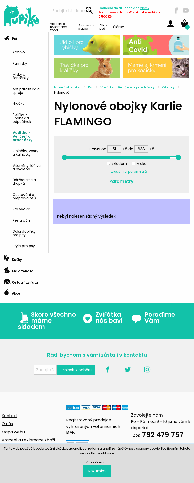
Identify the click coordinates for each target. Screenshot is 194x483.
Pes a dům (22, 220)
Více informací (97, 462)
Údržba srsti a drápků (24, 181)
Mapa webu (13, 432)
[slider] (64, 157)
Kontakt (9, 416)
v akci (142, 163)
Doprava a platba (86, 26)
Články (118, 27)
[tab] (24, 142)
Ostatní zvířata (21, 281)
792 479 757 (157, 435)
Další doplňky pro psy (24, 233)
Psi (10, 37)
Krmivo (19, 52)
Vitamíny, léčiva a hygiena (27, 167)
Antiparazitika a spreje (26, 90)
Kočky (13, 258)
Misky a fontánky (21, 76)
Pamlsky (20, 63)
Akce (12, 292)
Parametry (121, 181)
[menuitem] (29, 51)
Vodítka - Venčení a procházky (22, 136)
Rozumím (97, 470)
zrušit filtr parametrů (129, 171)
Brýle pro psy (24, 245)
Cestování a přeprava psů (24, 196)
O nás (7, 424)
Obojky (168, 87)
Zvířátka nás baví (102, 318)
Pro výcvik (21, 209)
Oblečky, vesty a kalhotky (25, 152)
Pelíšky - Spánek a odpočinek (22, 117)
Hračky (19, 103)
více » (144, 8)
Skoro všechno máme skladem (47, 321)
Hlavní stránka (67, 87)
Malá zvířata (19, 269)
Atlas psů (103, 26)
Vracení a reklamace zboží (58, 27)
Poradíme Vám (153, 318)
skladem (119, 163)
